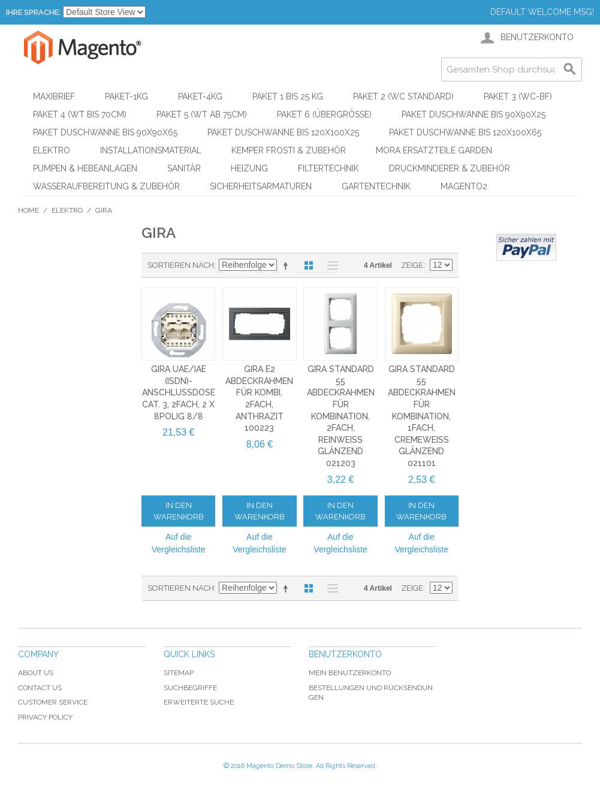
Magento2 (464, 186)
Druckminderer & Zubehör (449, 168)
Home (28, 210)
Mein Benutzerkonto (350, 673)
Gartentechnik (376, 186)
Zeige (412, 265)
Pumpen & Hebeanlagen (85, 168)
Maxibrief (54, 96)
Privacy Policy (45, 717)
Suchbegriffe (190, 688)
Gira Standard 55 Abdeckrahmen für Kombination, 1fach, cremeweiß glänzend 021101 (422, 416)
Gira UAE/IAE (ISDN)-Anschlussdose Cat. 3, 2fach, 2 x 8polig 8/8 (178, 392)
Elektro (51, 150)
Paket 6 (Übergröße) (324, 114)
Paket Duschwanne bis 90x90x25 (473, 114)
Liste (330, 265)
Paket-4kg (200, 96)
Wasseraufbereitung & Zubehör (106, 186)
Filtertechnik (328, 168)
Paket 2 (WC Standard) (403, 96)
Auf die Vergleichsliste (179, 543)
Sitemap (179, 673)
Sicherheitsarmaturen (261, 186)
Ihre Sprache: (33, 12)
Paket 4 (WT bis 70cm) (79, 114)
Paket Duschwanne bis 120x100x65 (465, 132)
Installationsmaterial (150, 150)
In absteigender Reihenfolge (288, 265)
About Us (35, 673)
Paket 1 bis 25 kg (287, 96)
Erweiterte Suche (199, 702)
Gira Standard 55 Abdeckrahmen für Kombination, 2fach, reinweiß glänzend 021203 (341, 416)
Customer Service (53, 702)
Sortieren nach (180, 265)
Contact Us (40, 688)
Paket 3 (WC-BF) (518, 96)
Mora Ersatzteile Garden (434, 150)
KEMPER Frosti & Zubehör (288, 150)
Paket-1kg (126, 96)
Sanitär (184, 168)
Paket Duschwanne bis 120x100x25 (283, 132)
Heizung (249, 168)
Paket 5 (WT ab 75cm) (201, 114)
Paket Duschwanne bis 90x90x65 (105, 132)
